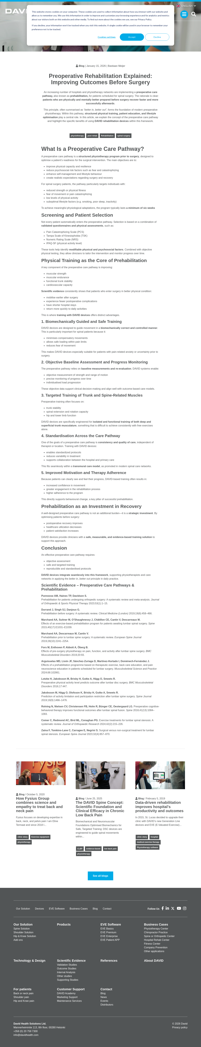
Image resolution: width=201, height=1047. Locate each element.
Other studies (64, 976)
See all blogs (100, 875)
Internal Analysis (66, 972)
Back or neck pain (23, 993)
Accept (132, 37)
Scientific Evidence (71, 960)
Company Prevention (155, 947)
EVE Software (57, 908)
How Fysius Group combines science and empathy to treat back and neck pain (39, 804)
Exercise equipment (40, 837)
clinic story (22, 837)
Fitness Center (152, 943)
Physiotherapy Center (156, 928)
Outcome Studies (66, 968)
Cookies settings (107, 37)
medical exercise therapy (148, 842)
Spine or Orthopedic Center (159, 936)
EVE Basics (107, 928)
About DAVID (153, 960)
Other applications (154, 951)
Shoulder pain (21, 997)
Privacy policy (179, 1027)
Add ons (18, 940)
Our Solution (23, 908)
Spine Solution (22, 928)
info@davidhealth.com (26, 1035)
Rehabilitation (107, 136)
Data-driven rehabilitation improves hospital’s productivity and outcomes (159, 806)
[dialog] (100, 25)
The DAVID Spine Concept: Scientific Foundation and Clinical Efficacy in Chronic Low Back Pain (100, 808)
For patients (22, 989)
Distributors (106, 1004)
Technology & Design (29, 960)
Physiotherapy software (147, 847)
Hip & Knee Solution (25, 936)
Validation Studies (67, 964)
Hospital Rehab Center (156, 940)
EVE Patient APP (110, 940)
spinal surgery (123, 136)
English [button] (184, 6)
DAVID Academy (66, 993)
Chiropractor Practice (156, 932)
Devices (39, 908)
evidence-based (93, 849)
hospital (154, 837)
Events (104, 1001)
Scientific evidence (52, 291)
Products (64, 924)
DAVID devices (50, 575)
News (103, 997)
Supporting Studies (67, 979)
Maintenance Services (69, 1001)
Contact (107, 908)
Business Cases (79, 908)
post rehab (92, 136)
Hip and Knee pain (24, 1001)
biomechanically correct (115, 328)
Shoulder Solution (23, 932)
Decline (157, 37)
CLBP (79, 849)
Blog (81, 66)
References (108, 960)
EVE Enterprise (109, 936)
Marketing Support (67, 997)
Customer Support (71, 989)
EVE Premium (108, 932)
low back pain (110, 849)
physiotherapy (77, 136)
